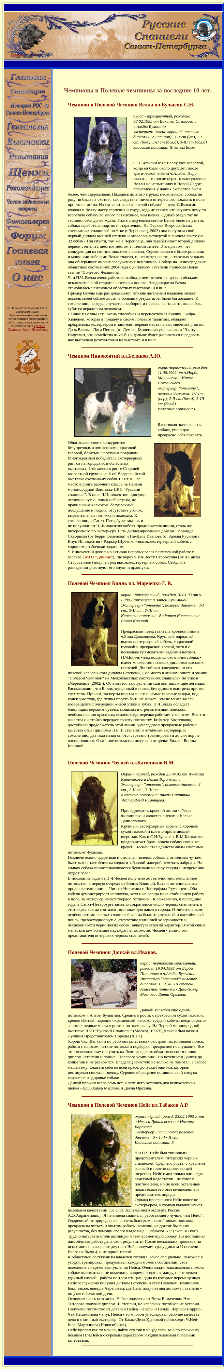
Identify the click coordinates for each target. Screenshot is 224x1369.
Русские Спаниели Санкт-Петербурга (28, 327)
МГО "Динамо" (99, 556)
